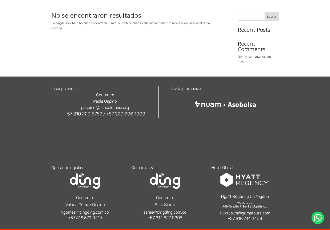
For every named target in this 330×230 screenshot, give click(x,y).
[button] (317, 217)
